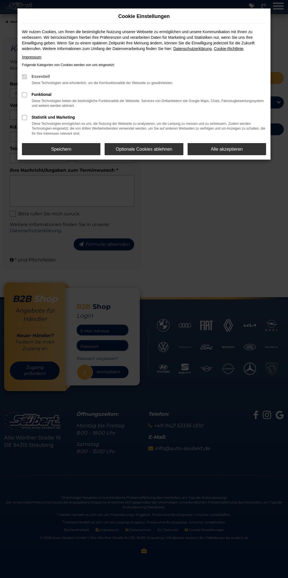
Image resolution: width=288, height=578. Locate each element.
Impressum (31, 57)
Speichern (61, 149)
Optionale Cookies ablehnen (144, 149)
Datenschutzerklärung (192, 48)
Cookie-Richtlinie (228, 48)
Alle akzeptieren (227, 149)
